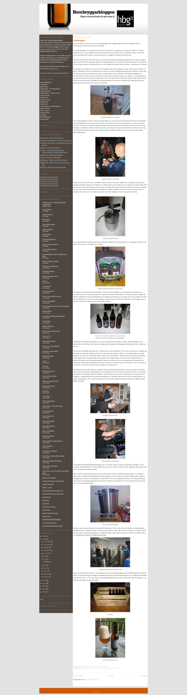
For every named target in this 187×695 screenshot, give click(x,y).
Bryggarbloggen (48, 411)
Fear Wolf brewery (49, 224)
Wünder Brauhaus (49, 401)
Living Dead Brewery (50, 249)
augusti (46, 553)
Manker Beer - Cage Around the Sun (51, 138)
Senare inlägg (77, 675)
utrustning (113, 668)
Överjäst (45, 366)
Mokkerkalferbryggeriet (51, 381)
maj (45, 565)
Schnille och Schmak (50, 451)
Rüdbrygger (47, 516)
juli (45, 556)
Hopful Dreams (48, 446)
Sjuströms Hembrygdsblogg (52, 461)
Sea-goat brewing (49, 426)
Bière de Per (47, 336)
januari (46, 576)
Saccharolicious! (48, 416)
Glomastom (46, 510)
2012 (44, 580)
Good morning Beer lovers (52, 296)
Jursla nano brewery (50, 522)
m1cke (45, 361)
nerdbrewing (47, 286)
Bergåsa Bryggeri (49, 386)
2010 (44, 586)
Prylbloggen (79, 40)
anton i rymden (48, 229)
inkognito (46, 503)
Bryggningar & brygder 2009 (49, 185)
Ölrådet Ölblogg (48, 326)
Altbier (96, 692)
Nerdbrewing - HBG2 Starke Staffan (51, 155)
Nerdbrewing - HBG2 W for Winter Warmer (53, 160)
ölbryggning (47, 497)
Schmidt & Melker (49, 421)
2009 (44, 589)
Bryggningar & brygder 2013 (49, 177)
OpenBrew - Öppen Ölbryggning (54, 456)
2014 (44, 536)
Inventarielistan (53, 68)
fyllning (104, 668)
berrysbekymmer (48, 291)
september (47, 550)
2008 (44, 592)
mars (45, 571)
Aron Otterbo (47, 209)
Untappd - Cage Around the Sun (50, 147)
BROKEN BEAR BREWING (52, 519)
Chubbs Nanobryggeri (50, 276)
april (45, 568)
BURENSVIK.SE (48, 356)
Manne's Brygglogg (49, 478)
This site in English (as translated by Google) (54, 73)
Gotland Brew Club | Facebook (53, 494)
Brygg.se (46, 391)
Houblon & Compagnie (50, 351)
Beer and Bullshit (48, 431)
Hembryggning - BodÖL (51, 261)
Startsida (111, 675)
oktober (46, 547)
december (47, 541)
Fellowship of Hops (49, 506)
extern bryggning (93, 668)
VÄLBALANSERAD (49, 239)
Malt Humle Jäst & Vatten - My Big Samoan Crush (56, 140)
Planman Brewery (49, 271)
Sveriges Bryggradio (50, 376)
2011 (44, 583)
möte (41, 599)
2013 (83, 668)
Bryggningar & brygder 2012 (49, 179)
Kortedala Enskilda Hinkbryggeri (54, 316)
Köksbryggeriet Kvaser (50, 513)
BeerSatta (46, 500)
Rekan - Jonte (47, 487)
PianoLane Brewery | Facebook (53, 481)
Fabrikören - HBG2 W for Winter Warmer (53, 167)
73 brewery (46, 396)
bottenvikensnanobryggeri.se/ (53, 490)
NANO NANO (47, 311)
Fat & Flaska (47, 234)
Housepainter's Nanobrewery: (53, 441)
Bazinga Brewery (48, 436)
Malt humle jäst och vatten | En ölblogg (56, 306)
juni (45, 559)
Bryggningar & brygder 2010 (49, 183)
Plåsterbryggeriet (48, 371)
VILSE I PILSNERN (49, 301)
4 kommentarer (102, 666)
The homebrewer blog (50, 466)
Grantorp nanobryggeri (50, 266)
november (47, 544)
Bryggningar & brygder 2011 (49, 181)
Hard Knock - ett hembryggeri (53, 406)
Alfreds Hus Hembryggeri (51, 331)
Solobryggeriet (48, 214)
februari (46, 574)
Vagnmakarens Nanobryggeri (53, 526)
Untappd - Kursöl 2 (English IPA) (50, 157)
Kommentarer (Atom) (91, 679)
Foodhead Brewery (49, 341)
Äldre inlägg (143, 675)
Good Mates (47, 321)
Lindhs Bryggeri (48, 484)
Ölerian (45, 281)
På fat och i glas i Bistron (51, 346)
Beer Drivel (46, 219)
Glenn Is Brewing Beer (50, 244)
